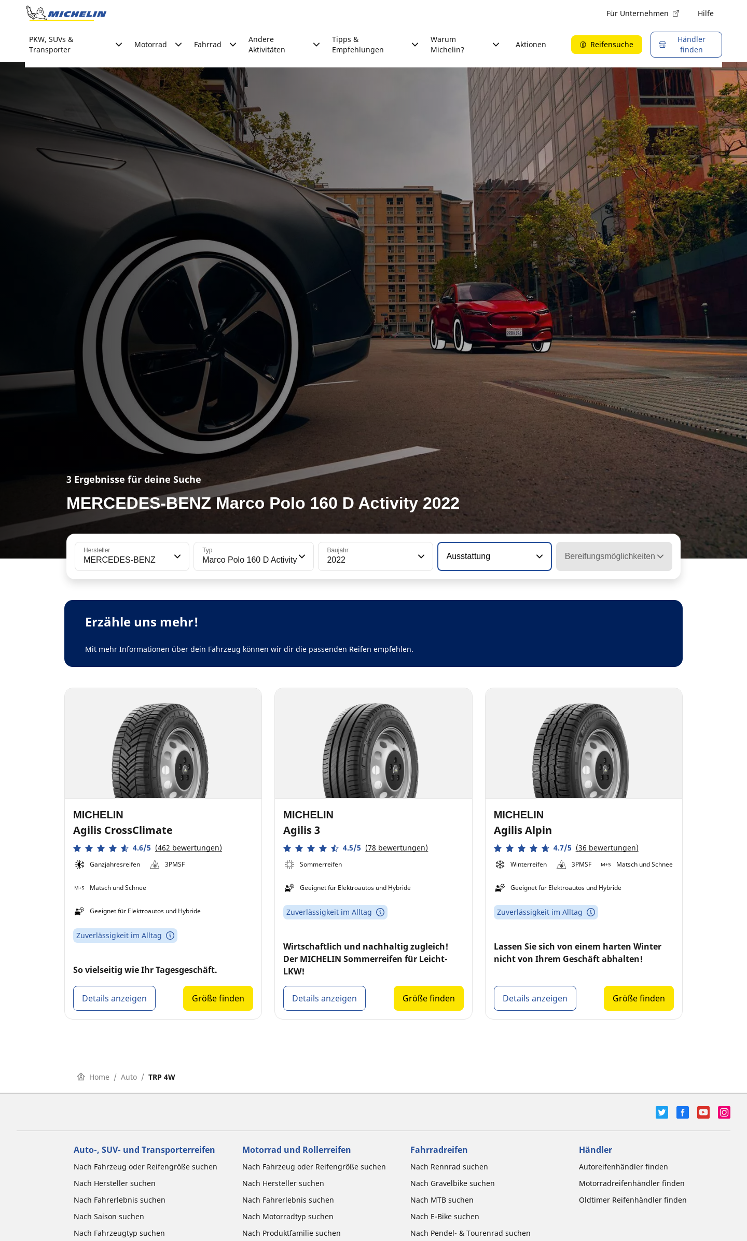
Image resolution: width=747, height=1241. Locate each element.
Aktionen (531, 44)
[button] (176, 556)
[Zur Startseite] (66, 13)
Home (93, 1077)
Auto (129, 1077)
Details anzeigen (114, 998)
